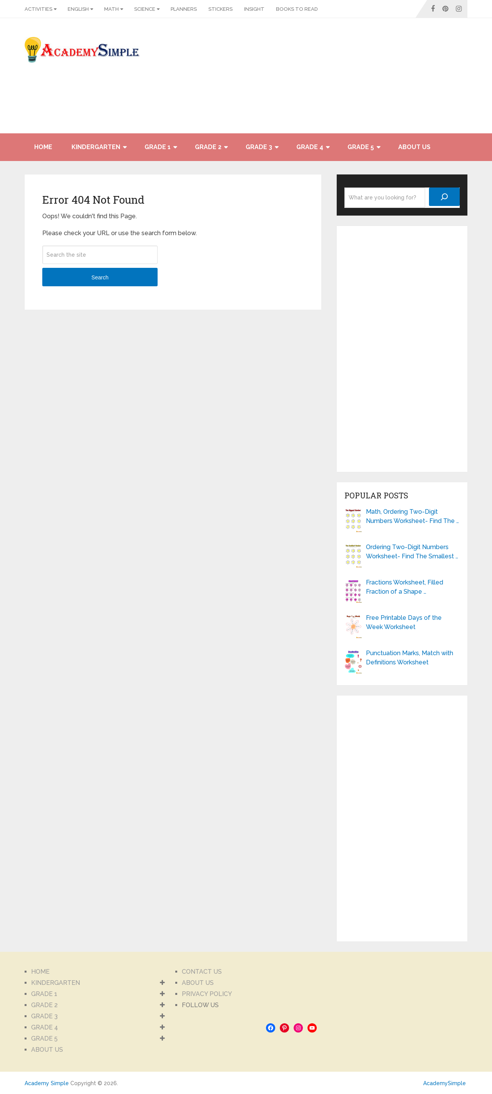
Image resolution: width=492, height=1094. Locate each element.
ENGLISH (78, 9)
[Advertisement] (398, 79)
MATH (111, 9)
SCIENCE (144, 9)
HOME (43, 147)
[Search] (444, 197)
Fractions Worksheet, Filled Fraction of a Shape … (404, 587)
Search (99, 277)
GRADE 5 (360, 147)
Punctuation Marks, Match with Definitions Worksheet (409, 657)
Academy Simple (47, 1083)
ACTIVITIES (38, 9)
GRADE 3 (259, 147)
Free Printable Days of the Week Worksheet (404, 622)
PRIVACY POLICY (207, 994)
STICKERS (220, 9)
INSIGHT (254, 9)
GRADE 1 (158, 147)
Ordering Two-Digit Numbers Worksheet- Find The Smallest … (412, 551)
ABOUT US (414, 147)
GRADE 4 (309, 147)
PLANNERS (184, 9)
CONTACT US (202, 971)
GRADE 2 (208, 147)
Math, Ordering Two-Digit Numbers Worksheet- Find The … (412, 516)
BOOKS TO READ (297, 9)
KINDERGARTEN (95, 147)
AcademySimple (444, 1083)
